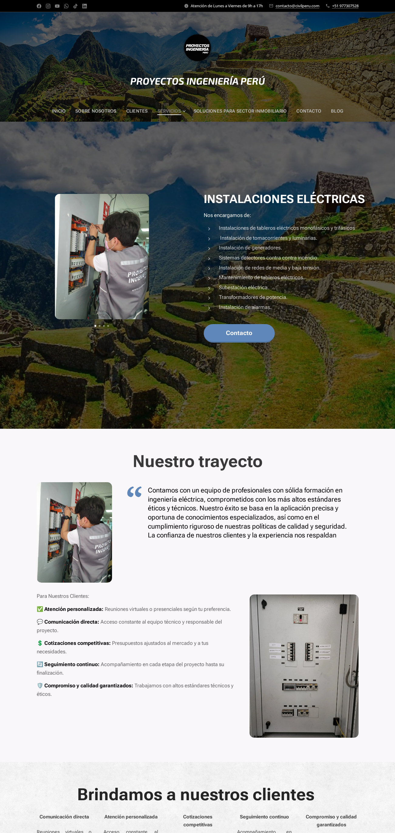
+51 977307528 (345, 5)
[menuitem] (63, 111)
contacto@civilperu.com (297, 5)
